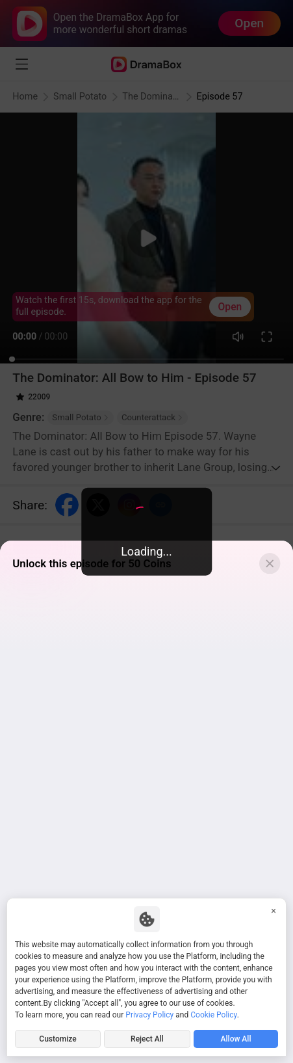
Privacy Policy (149, 1014)
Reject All (147, 1038)
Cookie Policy (213, 1014)
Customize (57, 1038)
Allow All (236, 1038)
